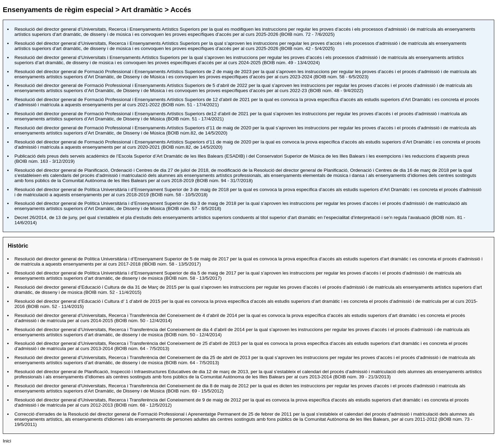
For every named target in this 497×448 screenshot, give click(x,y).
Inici (7, 441)
